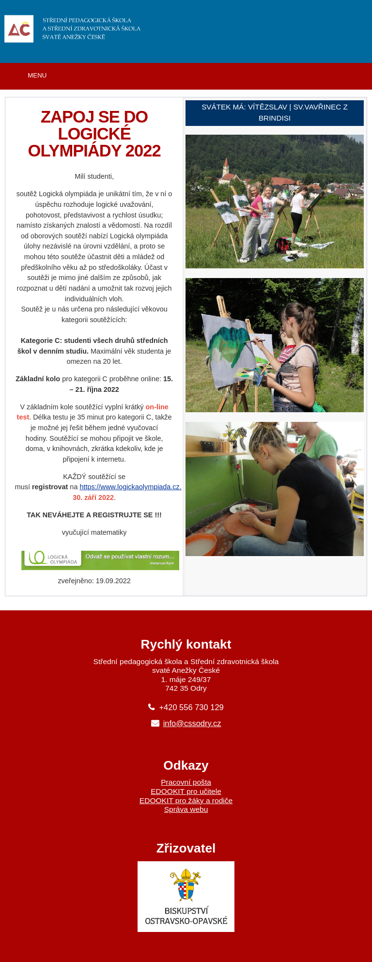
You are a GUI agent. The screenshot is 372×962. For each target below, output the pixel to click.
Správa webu (186, 809)
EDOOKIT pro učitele (186, 791)
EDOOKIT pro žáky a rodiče (186, 800)
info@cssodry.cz (192, 723)
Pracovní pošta (186, 782)
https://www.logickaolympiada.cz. (130, 487)
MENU (37, 75)
